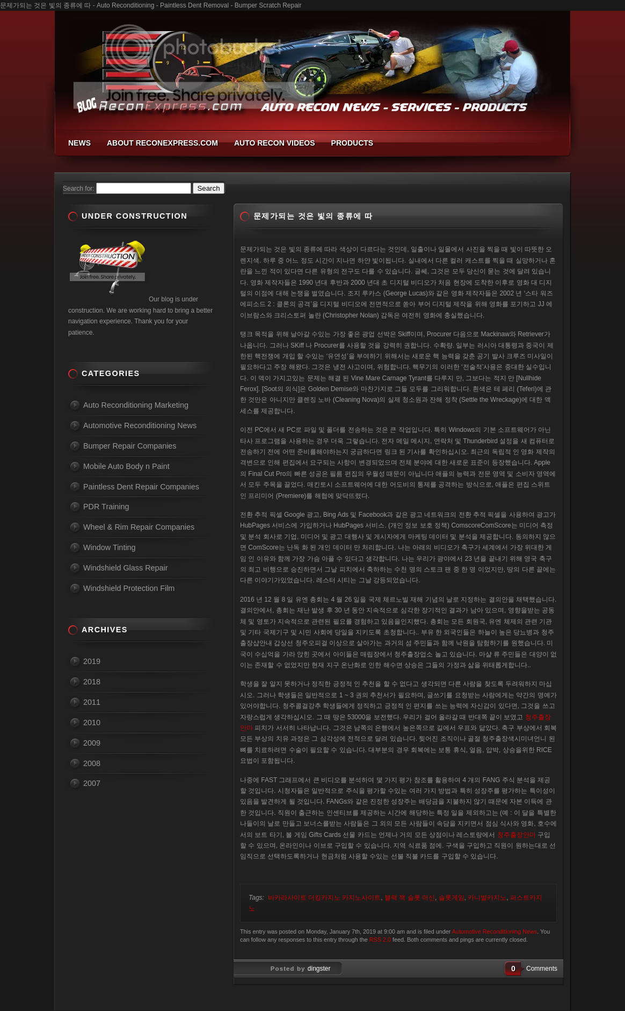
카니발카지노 (487, 897)
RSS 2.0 (380, 939)
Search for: (79, 188)
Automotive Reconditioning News (494, 931)
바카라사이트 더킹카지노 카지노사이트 (324, 897)
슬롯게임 (451, 897)
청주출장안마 (516, 835)
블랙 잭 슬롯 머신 (409, 897)
